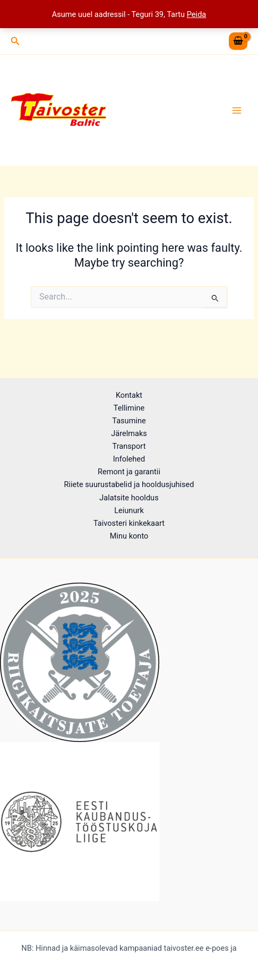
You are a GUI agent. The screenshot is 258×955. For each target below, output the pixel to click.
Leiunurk (129, 510)
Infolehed (129, 459)
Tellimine (129, 408)
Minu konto (129, 536)
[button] (15, 41)
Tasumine (129, 420)
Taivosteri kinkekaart (129, 523)
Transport (129, 446)
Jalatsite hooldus (128, 497)
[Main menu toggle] (236, 110)
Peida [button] (197, 14)
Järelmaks (129, 433)
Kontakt (129, 395)
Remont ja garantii (129, 471)
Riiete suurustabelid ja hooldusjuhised (129, 484)
